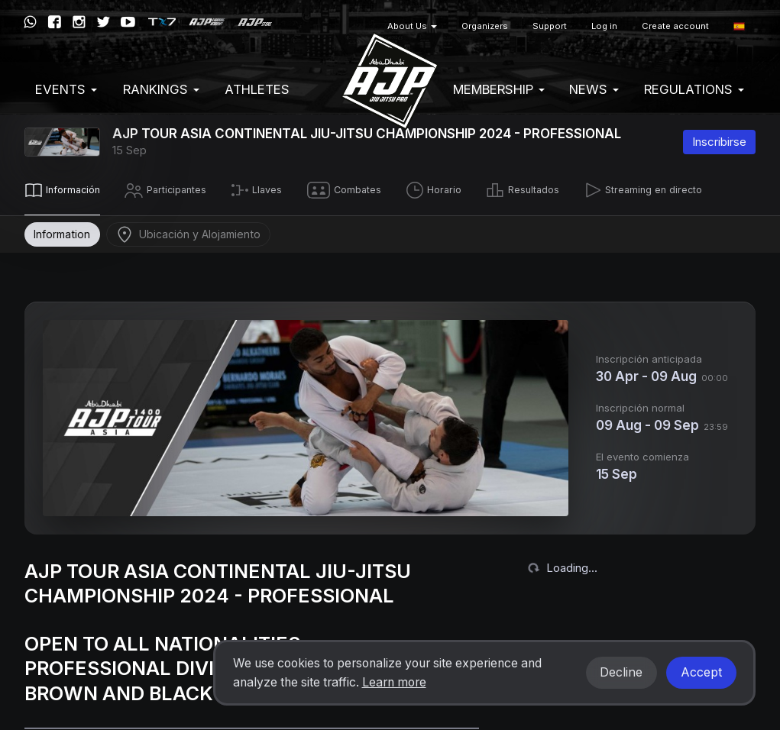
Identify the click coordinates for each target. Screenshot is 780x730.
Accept (701, 672)
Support (549, 26)
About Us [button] (412, 26)
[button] (739, 26)
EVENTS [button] (66, 89)
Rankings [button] (161, 89)
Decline (621, 672)
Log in (604, 26)
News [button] (594, 89)
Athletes (257, 89)
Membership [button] (499, 89)
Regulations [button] (694, 89)
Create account (675, 26)
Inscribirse (719, 141)
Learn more (394, 682)
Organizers (484, 26)
